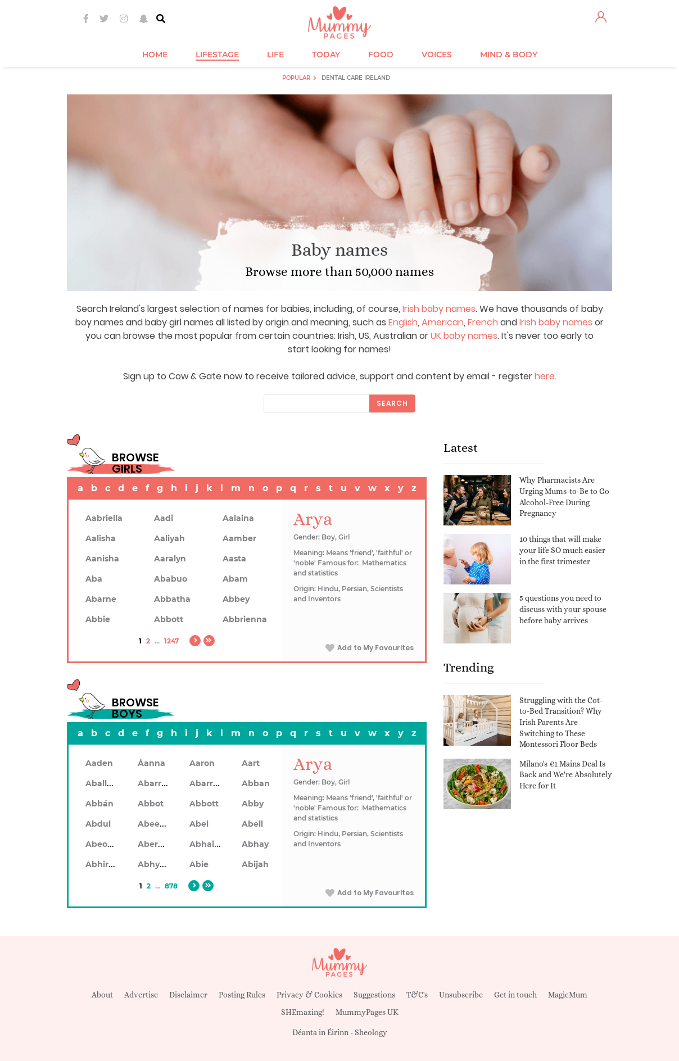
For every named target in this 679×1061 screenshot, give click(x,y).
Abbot (151, 804)
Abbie (97, 619)
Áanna (151, 763)
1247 (171, 641)
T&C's (417, 994)
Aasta (234, 559)
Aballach (103, 783)
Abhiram (103, 864)
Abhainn (207, 844)
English (403, 322)
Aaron (202, 763)
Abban (256, 783)
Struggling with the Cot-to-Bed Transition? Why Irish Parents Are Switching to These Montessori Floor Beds (561, 722)
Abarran (155, 783)
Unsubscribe (461, 994)
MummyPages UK (367, 1012)
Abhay (255, 844)
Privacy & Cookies (309, 994)
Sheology (371, 1032)
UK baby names (464, 335)
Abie (199, 864)
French (483, 322)
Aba (93, 579)
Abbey (236, 599)
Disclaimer (188, 994)
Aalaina (238, 518)
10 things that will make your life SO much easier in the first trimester (562, 549)
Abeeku (154, 824)
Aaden (99, 763)
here (545, 376)
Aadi (163, 518)
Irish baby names (439, 308)
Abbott (168, 619)
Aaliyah (169, 538)
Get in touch (515, 994)
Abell (252, 824)
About (102, 994)
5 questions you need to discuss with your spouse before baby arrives (562, 608)
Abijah (255, 864)
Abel (199, 824)
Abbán (99, 804)
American (443, 322)
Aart (251, 763)
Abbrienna (245, 619)
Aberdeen (158, 844)
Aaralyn (170, 559)
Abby (253, 804)
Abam (235, 579)
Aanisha (102, 559)
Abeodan (104, 844)
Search (392, 403)
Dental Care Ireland (356, 77)
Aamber (239, 538)
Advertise (141, 994)
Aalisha (100, 538)
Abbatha (172, 599)
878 (171, 886)
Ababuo (170, 579)
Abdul (98, 824)
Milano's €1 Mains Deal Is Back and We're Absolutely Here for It (565, 774)
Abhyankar (161, 864)
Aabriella (104, 518)
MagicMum (567, 994)
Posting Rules (242, 994)
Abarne (100, 599)
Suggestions (374, 994)
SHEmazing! (302, 1012)
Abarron (206, 783)
